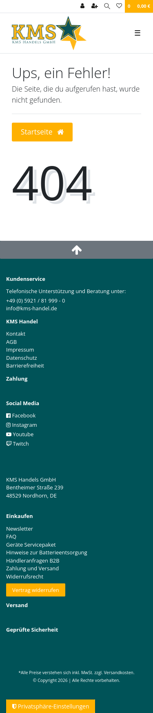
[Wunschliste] (119, 6)
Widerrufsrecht (24, 576)
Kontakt (15, 333)
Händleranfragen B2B (33, 560)
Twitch (17, 443)
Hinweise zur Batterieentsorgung (46, 552)
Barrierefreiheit (25, 365)
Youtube (19, 434)
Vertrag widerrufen (35, 590)
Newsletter (19, 528)
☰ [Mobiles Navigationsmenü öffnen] (137, 33)
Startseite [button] (42, 132)
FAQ (11, 536)
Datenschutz (21, 357)
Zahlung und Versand (32, 568)
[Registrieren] (95, 6)
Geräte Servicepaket (31, 544)
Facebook (20, 415)
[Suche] (107, 6)
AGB (11, 341)
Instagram (21, 424)
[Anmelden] (82, 6)
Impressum (20, 349)
